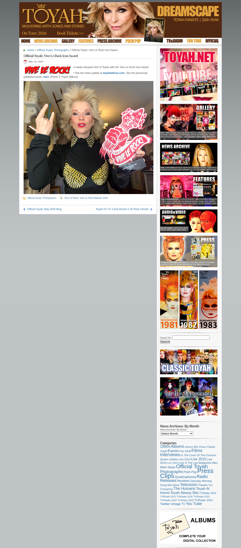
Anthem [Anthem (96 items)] (189, 447)
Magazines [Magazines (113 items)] (204, 462)
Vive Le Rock (71, 198)
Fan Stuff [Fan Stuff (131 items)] (185, 451)
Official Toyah (45, 50)
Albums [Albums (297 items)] (177, 446)
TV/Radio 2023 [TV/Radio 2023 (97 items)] (185, 500)
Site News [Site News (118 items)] (173, 485)
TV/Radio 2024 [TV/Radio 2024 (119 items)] (203, 500)
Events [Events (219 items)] (173, 451)
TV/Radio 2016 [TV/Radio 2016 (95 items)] (185, 496)
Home (30, 50)
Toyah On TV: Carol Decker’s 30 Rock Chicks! (122, 209)
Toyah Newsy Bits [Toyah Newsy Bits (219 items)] (184, 493)
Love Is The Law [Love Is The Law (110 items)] (188, 462)
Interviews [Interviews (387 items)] (170, 454)
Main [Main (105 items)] (215, 462)
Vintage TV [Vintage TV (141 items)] (177, 504)
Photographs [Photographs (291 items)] (171, 471)
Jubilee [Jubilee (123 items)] (173, 459)
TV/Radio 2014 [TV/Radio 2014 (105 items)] (207, 493)
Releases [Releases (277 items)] (168, 480)
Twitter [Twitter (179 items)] (165, 504)
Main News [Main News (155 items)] (167, 467)
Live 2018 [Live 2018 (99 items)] (172, 463)
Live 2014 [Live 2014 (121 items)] (184, 459)
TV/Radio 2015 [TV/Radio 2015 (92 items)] (168, 496)
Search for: (166, 337)
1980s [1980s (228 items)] (165, 446)
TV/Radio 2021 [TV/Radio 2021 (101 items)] (201, 496)
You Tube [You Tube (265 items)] (194, 504)
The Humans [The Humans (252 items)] (184, 488)
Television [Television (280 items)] (188, 484)
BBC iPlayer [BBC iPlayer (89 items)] (200, 447)
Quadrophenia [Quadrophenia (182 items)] (185, 477)
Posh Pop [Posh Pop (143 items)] (190, 472)
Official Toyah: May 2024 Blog (44, 209)
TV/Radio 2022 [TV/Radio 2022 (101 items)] (168, 500)
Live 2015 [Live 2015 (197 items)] (198, 459)
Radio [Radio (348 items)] (202, 476)
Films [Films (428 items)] (196, 450)
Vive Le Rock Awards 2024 (94, 198)
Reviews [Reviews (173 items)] (183, 481)
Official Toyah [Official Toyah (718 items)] (192, 466)
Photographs (61, 50)
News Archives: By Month (173, 429)
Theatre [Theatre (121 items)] (203, 485)
